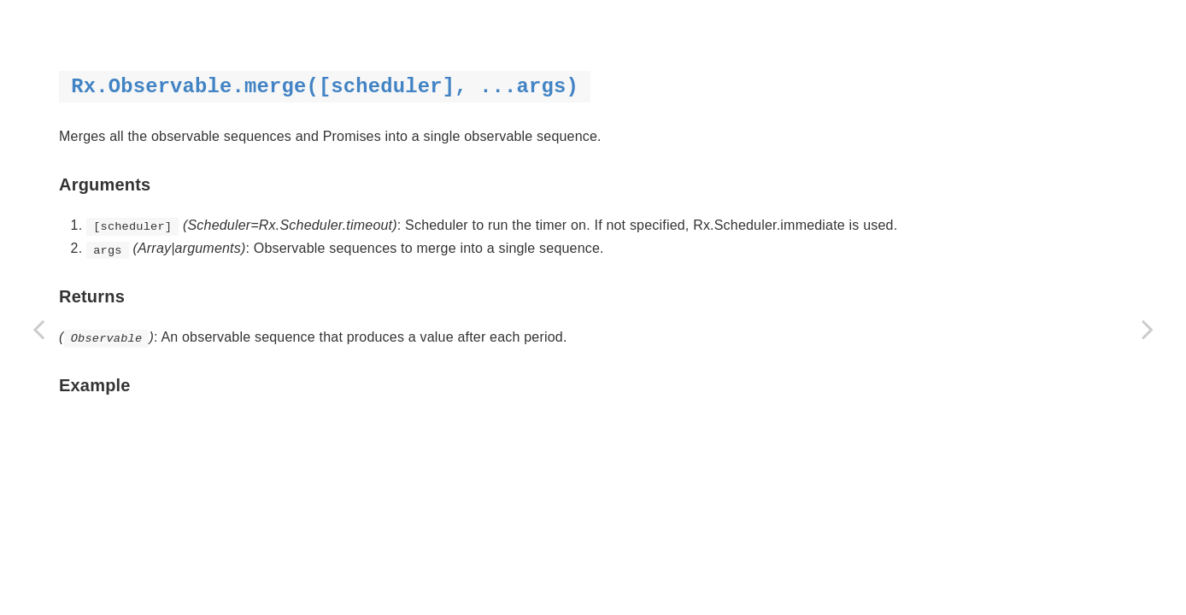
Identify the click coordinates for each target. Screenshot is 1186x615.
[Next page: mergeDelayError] (1147, 329)
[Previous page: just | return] (38, 329)
